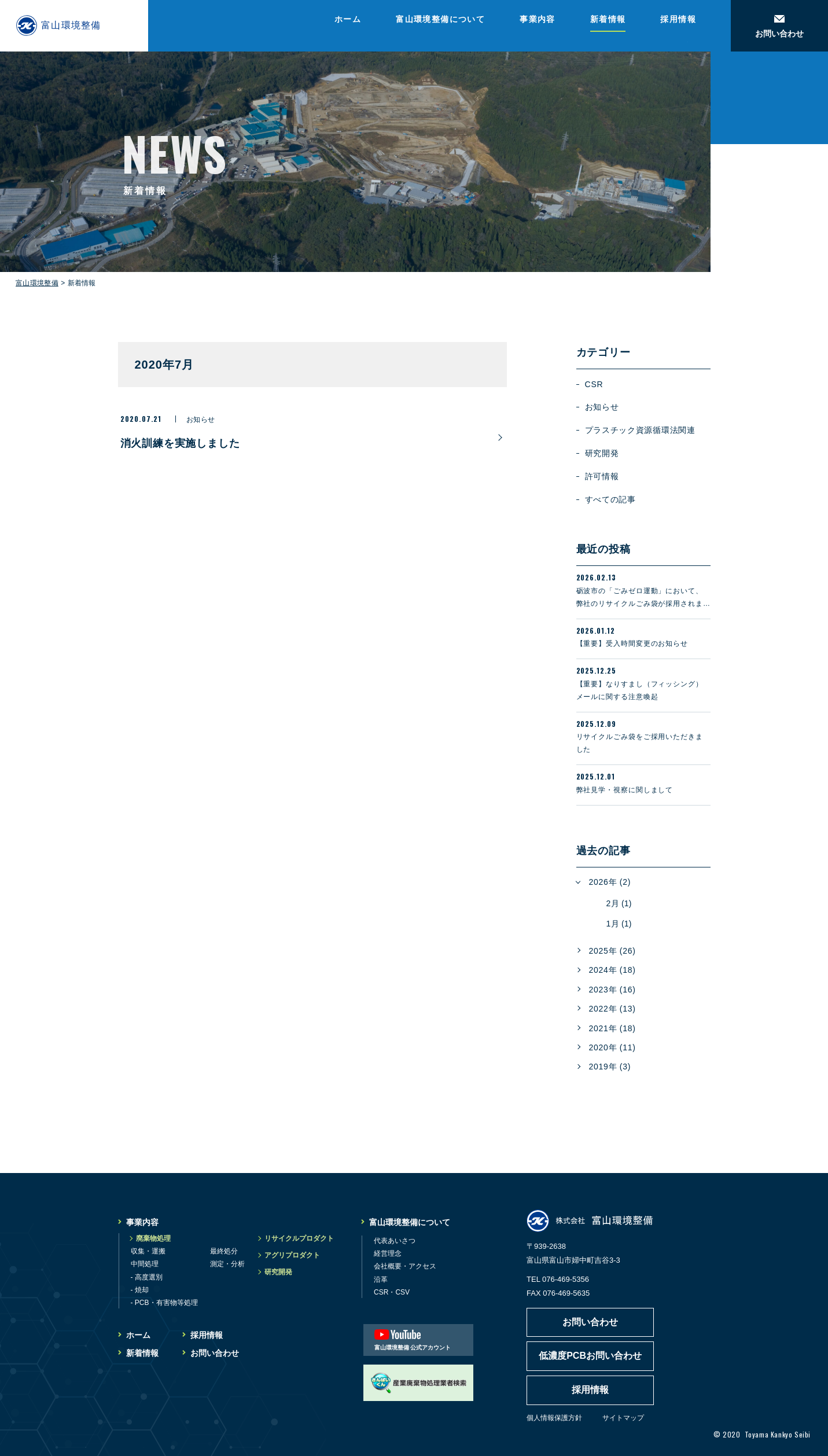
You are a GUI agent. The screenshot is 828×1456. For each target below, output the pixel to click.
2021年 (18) (612, 1028)
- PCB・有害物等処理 (164, 1303)
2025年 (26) (612, 950)
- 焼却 (140, 1290)
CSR (594, 384)
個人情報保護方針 (554, 1418)
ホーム (347, 19)
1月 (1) (619, 923)
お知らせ (602, 406)
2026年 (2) (610, 882)
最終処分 (224, 1251)
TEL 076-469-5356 (558, 1279)
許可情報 (602, 476)
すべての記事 (610, 499)
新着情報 (608, 19)
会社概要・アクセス (405, 1266)
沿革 (381, 1279)
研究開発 (602, 453)
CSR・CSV (392, 1292)
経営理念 (388, 1253)
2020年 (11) (612, 1047)
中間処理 (145, 1264)
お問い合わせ (214, 1353)
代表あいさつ (394, 1241)
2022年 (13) (612, 1008)
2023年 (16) (612, 989)
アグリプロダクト (292, 1255)
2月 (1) (619, 903)
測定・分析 (227, 1264)
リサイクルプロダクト (299, 1238)
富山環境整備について (440, 19)
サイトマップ (623, 1418)
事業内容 (537, 19)
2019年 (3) (610, 1066)
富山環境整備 (37, 283)
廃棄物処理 (153, 1238)
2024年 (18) (612, 970)
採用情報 (678, 19)
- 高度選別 (147, 1277)
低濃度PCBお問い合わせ (590, 1356)
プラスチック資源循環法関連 (640, 430)
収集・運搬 (148, 1251)
